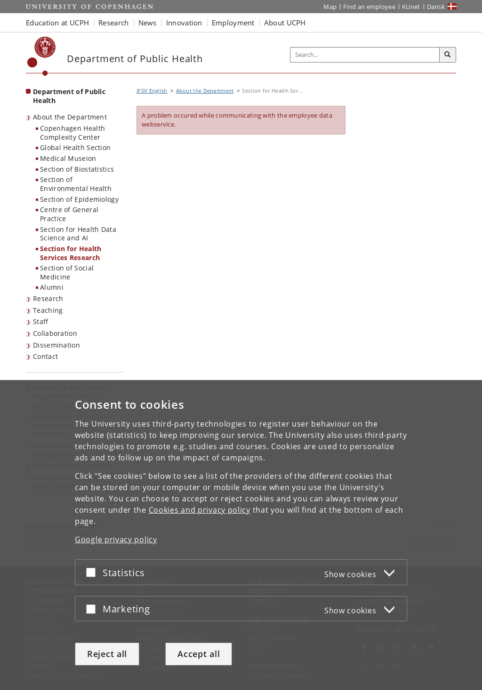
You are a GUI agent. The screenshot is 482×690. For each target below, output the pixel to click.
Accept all (198, 653)
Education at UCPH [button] (57, 22)
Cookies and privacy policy (199, 510)
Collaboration (55, 333)
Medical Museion (68, 158)
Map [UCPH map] (330, 6)
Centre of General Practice (69, 214)
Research (48, 298)
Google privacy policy (116, 539)
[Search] (447, 55)
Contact (45, 356)
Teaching (48, 310)
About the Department (70, 116)
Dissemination (56, 345)
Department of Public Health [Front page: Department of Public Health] (69, 96)
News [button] (147, 22)
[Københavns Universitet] (41, 56)
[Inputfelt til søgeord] (365, 55)
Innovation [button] (184, 22)
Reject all (107, 653)
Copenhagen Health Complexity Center (72, 133)
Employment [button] (233, 22)
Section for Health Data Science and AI (78, 234)
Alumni (52, 287)
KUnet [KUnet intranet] (411, 6)
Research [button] (113, 22)
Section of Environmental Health (76, 184)
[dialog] (241, 535)
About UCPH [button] (285, 22)
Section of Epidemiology (79, 199)
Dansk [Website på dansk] (436, 6)
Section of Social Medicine (67, 272)
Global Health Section (75, 147)
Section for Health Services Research (70, 253)
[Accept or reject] (93, 572)
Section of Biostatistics (77, 169)
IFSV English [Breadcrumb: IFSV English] (152, 90)
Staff (40, 321)
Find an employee (369, 6)
